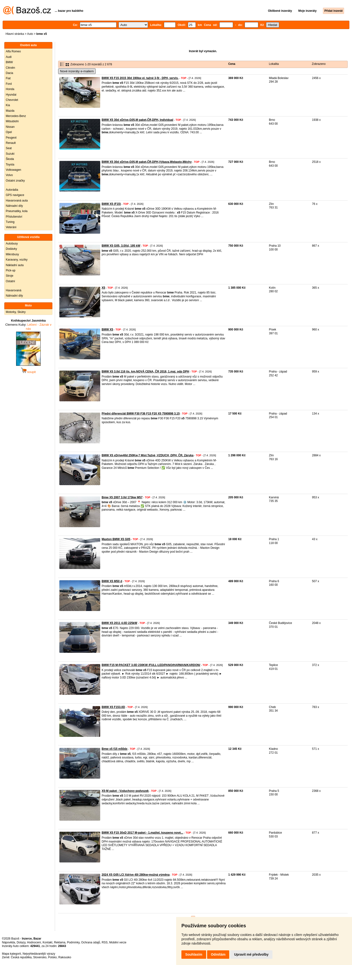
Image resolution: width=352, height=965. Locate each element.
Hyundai (11, 94)
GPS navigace (15, 195)
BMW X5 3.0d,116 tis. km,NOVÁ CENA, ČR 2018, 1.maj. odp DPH (145, 371)
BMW (9, 62)
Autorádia (12, 189)
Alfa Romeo (13, 51)
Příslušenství (14, 216)
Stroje (9, 275)
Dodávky (11, 248)
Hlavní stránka (15, 34)
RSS (105, 942)
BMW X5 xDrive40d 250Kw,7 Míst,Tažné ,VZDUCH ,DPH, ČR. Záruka (147, 455)
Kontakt (47, 942)
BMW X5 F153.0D (113, 707)
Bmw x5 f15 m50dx (114, 749)
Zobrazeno (319, 64)
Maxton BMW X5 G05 (116, 539)
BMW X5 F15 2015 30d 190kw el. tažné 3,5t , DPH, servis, (140, 78)
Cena (231, 64)
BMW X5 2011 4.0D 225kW (119, 623)
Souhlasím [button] (193, 954)
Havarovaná (13, 290)
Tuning (10, 222)
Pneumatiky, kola (17, 211)
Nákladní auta (15, 265)
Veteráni (11, 227)
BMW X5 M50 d (112, 581)
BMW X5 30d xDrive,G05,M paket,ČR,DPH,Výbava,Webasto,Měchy (147, 162)
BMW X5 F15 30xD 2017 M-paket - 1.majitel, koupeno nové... (142, 832)
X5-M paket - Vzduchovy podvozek (125, 791)
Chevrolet (12, 100)
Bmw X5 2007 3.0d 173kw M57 (122, 497)
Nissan (10, 126)
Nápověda (8, 942)
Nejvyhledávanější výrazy (39, 953)
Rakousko (64, 957)
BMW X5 (107, 329)
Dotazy (21, 942)
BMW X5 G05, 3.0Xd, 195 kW (121, 245)
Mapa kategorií (11, 953)
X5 (103, 287)
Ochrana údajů (90, 942)
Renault (11, 143)
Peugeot (11, 137)
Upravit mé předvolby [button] (251, 954)
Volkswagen (13, 169)
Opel (9, 132)
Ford (9, 84)
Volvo (9, 175)
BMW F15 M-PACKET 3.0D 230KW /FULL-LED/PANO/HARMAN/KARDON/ (151, 665)
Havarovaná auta (17, 200)
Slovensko (39, 957)
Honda (10, 89)
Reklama (59, 942)
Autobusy (12, 243)
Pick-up (10, 270)
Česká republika (21, 957)
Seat (9, 148)
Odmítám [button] (218, 954)
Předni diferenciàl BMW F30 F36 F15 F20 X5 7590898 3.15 (141, 413)
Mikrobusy (12, 254)
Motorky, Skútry (15, 312)
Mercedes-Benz (16, 116)
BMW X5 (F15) (111, 204)
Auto (30, 34)
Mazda (10, 110)
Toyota (10, 164)
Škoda (10, 159)
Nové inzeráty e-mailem (77, 71)
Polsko (52, 957)
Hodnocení (34, 942)
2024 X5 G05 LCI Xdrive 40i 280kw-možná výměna (136, 874)
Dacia (9, 73)
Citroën (10, 67)
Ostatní (10, 281)
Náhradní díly (14, 206)
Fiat (8, 78)
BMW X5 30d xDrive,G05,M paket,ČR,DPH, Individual (137, 120)
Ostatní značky (15, 180)
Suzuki (10, 153)
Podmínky (73, 942)
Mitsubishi (12, 121)
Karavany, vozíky (16, 259)
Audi (9, 57)
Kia (8, 105)
